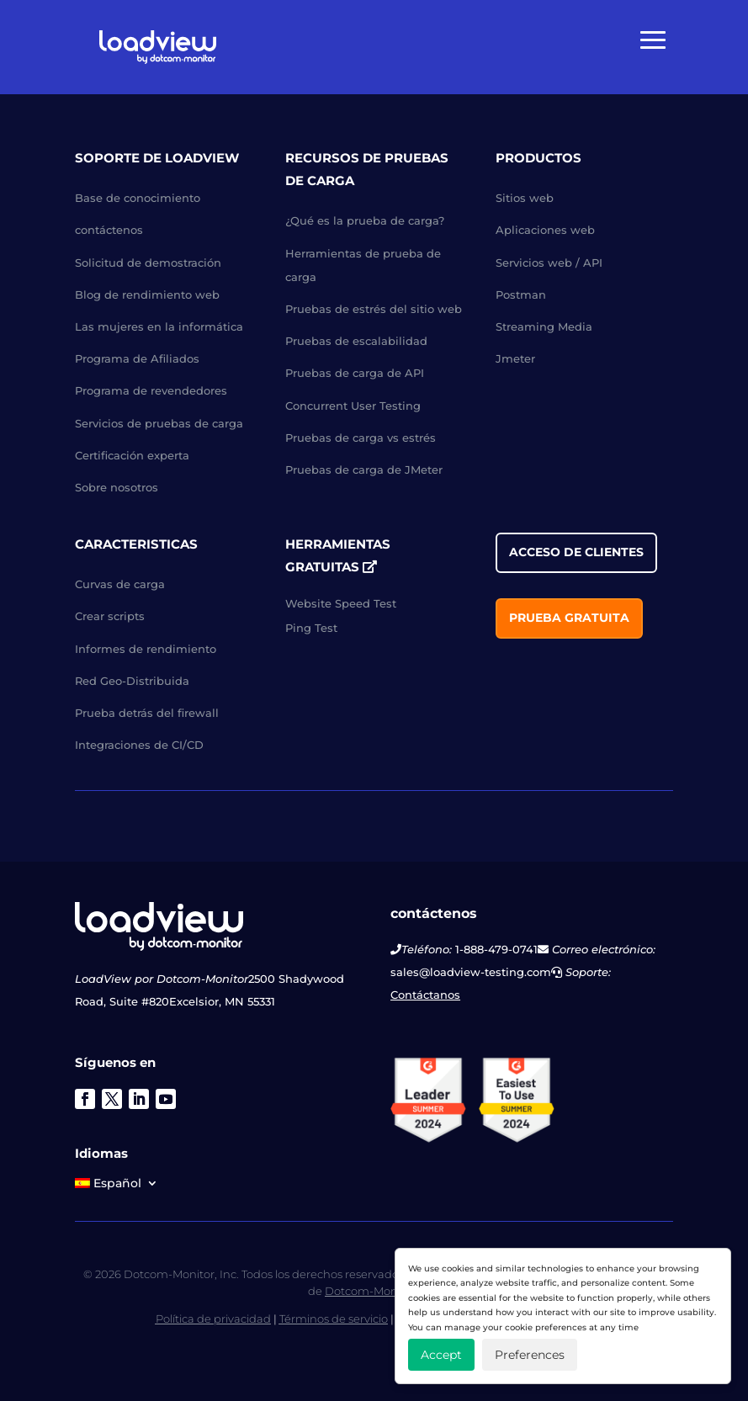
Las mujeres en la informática (159, 326)
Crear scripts (110, 616)
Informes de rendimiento (145, 648)
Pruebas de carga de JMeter (364, 469)
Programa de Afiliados (137, 358)
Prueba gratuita (569, 617)
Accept (441, 1354)
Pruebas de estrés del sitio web (373, 309)
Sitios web (525, 197)
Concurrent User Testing (353, 405)
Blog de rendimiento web (147, 294)
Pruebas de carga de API (354, 372)
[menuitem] (116, 1186)
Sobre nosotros (116, 487)
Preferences (530, 1354)
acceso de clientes (576, 552)
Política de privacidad (213, 1318)
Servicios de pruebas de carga (159, 423)
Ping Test (311, 627)
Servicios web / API (549, 262)
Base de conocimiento (137, 197)
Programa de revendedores (151, 390)
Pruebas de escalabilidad (356, 341)
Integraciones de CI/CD (139, 744)
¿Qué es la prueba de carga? (364, 220)
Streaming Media (544, 326)
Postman (521, 294)
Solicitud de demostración (148, 262)
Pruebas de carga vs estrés (360, 437)
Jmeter (515, 358)
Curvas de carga (120, 584)
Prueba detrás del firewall (147, 712)
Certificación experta (132, 455)
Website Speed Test (340, 603)
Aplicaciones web (545, 229)
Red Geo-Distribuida (132, 680)
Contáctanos (425, 994)
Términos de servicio (333, 1318)
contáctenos (109, 229)
